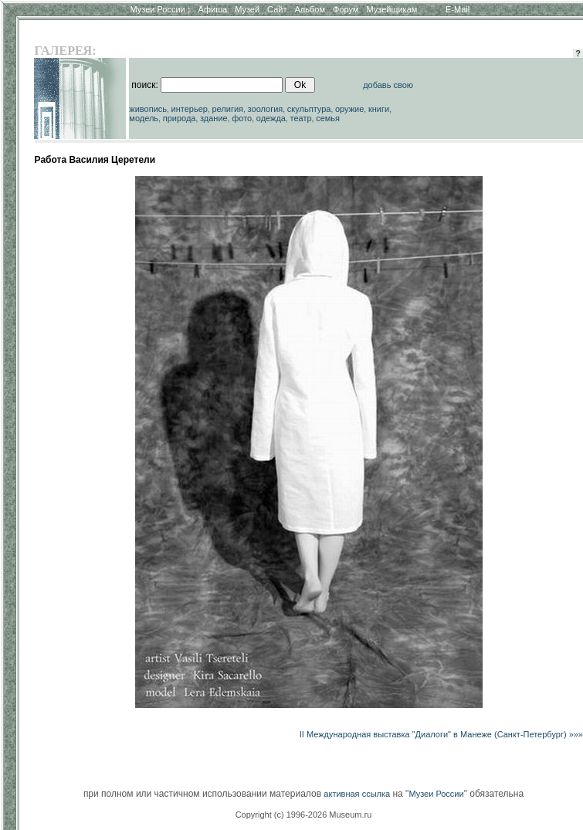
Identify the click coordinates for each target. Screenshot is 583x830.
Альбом (310, 9)
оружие (349, 108)
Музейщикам (391, 9)
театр (301, 118)
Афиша (213, 9)
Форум (345, 9)
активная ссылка (357, 793)
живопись (148, 108)
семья (328, 118)
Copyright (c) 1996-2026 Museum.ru (304, 814)
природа (179, 118)
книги (378, 108)
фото (242, 118)
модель (143, 118)
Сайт (276, 9)
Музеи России (160, 9)
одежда (271, 118)
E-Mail (457, 9)
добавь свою (388, 85)
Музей (247, 9)
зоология (265, 108)
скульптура (309, 108)
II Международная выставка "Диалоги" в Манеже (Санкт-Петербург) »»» (441, 734)
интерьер (189, 108)
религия (228, 108)
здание (214, 118)
